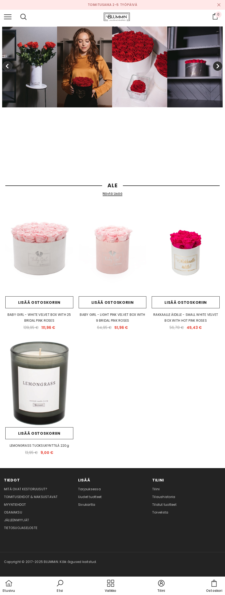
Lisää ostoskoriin (39, 302)
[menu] (7, 16)
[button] (60, 586)
